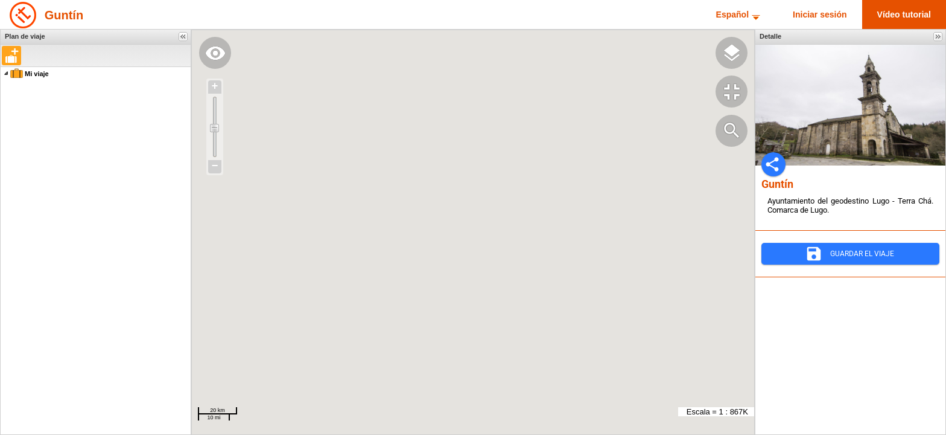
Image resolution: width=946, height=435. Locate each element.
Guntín (64, 15)
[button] (11, 55)
